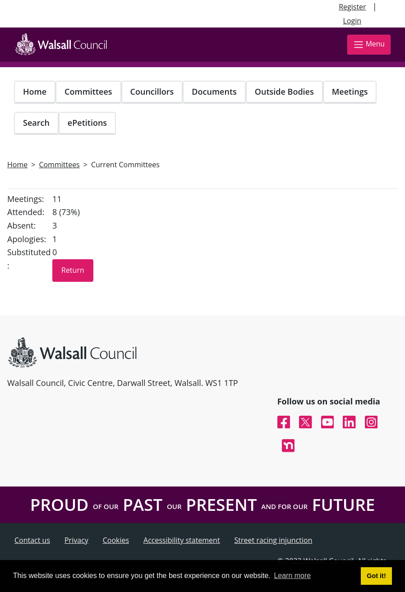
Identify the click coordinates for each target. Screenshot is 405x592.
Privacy (76, 540)
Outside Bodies (284, 91)
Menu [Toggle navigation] (369, 44)
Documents (214, 91)
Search (36, 122)
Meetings (350, 91)
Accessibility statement (181, 540)
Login (352, 21)
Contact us (32, 540)
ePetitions (87, 122)
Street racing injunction (274, 540)
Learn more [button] (292, 575)
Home (34, 91)
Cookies (116, 540)
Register (352, 7)
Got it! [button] (376, 575)
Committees (88, 91)
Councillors (152, 91)
